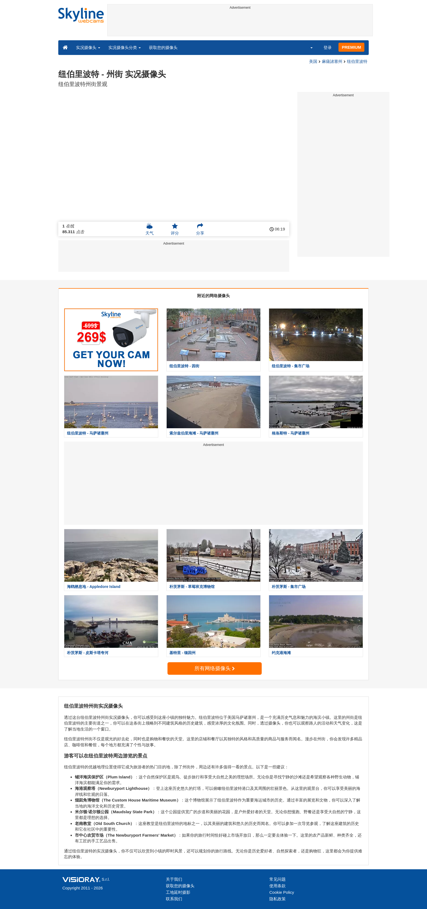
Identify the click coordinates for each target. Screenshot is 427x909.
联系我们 (174, 898)
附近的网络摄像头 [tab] (213, 295)
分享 (200, 229)
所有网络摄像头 (214, 668)
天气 (149, 229)
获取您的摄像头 (163, 47)
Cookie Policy (281, 892)
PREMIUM (351, 47)
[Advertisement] (240, 23)
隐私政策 (277, 898)
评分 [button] (175, 229)
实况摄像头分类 (124, 47)
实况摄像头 (88, 47)
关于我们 (174, 879)
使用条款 (277, 885)
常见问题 (277, 879)
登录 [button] (328, 47)
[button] (308, 47)
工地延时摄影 (178, 892)
